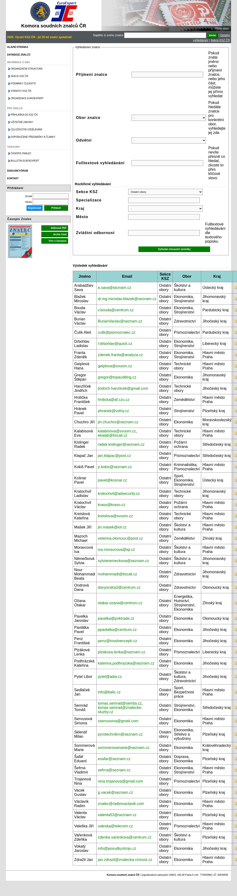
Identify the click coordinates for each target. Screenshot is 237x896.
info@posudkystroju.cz (117, 848)
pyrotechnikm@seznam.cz (120, 734)
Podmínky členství (23, 83)
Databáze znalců (18, 54)
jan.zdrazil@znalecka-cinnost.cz (125, 860)
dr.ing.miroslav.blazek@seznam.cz (127, 299)
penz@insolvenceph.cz (117, 641)
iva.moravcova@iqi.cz (116, 550)
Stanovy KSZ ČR (21, 91)
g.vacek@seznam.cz (115, 792)
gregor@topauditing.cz (117, 377)
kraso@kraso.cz (111, 505)
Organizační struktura (26, 68)
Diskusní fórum (17, 170)
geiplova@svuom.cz (115, 366)
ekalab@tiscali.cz (112, 435)
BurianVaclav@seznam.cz (120, 321)
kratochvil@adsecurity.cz (119, 494)
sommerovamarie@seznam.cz (123, 748)
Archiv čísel (60, 234)
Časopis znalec (21, 153)
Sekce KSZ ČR (220, 40)
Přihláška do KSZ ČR (24, 114)
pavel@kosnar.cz (112, 480)
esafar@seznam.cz (114, 759)
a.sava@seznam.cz (114, 288)
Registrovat (34, 208)
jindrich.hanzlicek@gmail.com (123, 388)
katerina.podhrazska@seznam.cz (126, 663)
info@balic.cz (109, 692)
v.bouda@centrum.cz (116, 310)
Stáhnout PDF (59, 228)
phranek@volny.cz (113, 411)
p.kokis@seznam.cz (115, 467)
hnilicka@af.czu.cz (114, 400)
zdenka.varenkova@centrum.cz (124, 837)
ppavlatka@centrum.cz (117, 630)
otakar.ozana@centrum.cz (120, 603)
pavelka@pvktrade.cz (116, 618)
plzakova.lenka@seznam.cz (121, 652)
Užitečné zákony (22, 122)
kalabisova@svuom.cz (117, 431)
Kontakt (13, 178)
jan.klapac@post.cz (114, 456)
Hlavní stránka (17, 47)
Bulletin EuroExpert (25, 160)
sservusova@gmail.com (118, 721)
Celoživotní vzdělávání (26, 129)
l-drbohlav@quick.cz (115, 344)
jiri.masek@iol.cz (112, 527)
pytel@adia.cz (110, 677)
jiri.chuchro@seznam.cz (118, 422)
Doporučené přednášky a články (33, 137)
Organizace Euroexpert (27, 98)
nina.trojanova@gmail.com (120, 781)
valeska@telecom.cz (115, 826)
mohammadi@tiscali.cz (117, 574)
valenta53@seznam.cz (117, 815)
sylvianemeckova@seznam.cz (123, 561)
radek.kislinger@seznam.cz (121, 444)
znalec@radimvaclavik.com (121, 804)
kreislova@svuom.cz (115, 516)
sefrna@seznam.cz (114, 770)
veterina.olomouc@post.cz (120, 538)
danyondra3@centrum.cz (119, 587)
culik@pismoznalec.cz (117, 332)
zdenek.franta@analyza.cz (120, 355)
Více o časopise (58, 241)
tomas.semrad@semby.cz (120, 703)
